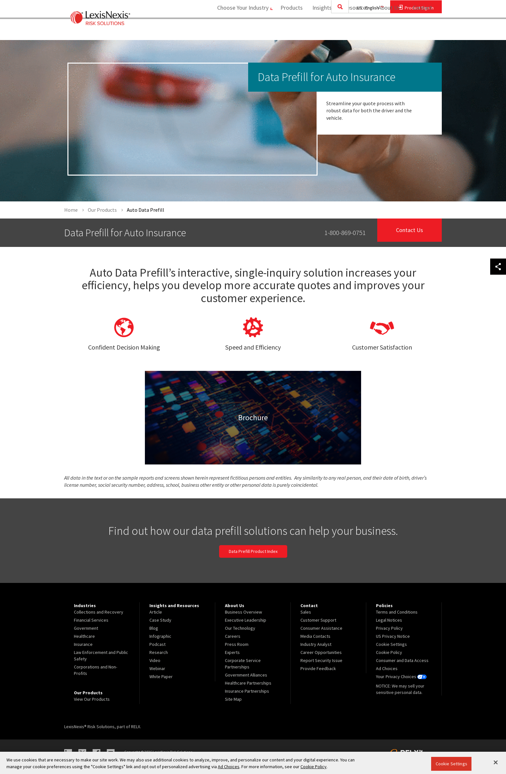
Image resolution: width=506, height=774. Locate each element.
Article (155, 612)
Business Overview (243, 612)
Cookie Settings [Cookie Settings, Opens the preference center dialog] (451, 764)
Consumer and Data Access (402, 660)
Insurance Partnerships (247, 691)
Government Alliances (246, 675)
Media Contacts (315, 636)
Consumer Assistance (321, 628)
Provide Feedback (318, 668)
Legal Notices (389, 620)
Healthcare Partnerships (248, 683)
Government (86, 628)
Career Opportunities (321, 652)
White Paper (161, 676)
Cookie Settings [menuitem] (391, 644)
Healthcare (84, 636)
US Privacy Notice (393, 636)
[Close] (496, 762)
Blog (153, 628)
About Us (387, 31)
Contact (422, 31)
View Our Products (92, 699)
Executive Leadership (245, 620)
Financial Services (91, 620)
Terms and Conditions (397, 612)
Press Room (236, 644)
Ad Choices (387, 668)
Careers (232, 636)
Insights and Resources (338, 31)
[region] (253, 763)
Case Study (160, 620)
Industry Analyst (315, 644)
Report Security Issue (321, 660)
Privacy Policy (389, 628)
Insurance (83, 644)
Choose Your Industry (238, 31)
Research (158, 652)
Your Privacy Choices (401, 676)
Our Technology (240, 628)
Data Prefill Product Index (253, 552)
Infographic (160, 636)
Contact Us (410, 233)
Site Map (233, 699)
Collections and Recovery (98, 612)
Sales (305, 612)
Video (154, 660)
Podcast (157, 644)
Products (289, 31)
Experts (232, 652)
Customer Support (318, 620)
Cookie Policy (389, 652)
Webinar (157, 668)
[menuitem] (289, 31)
